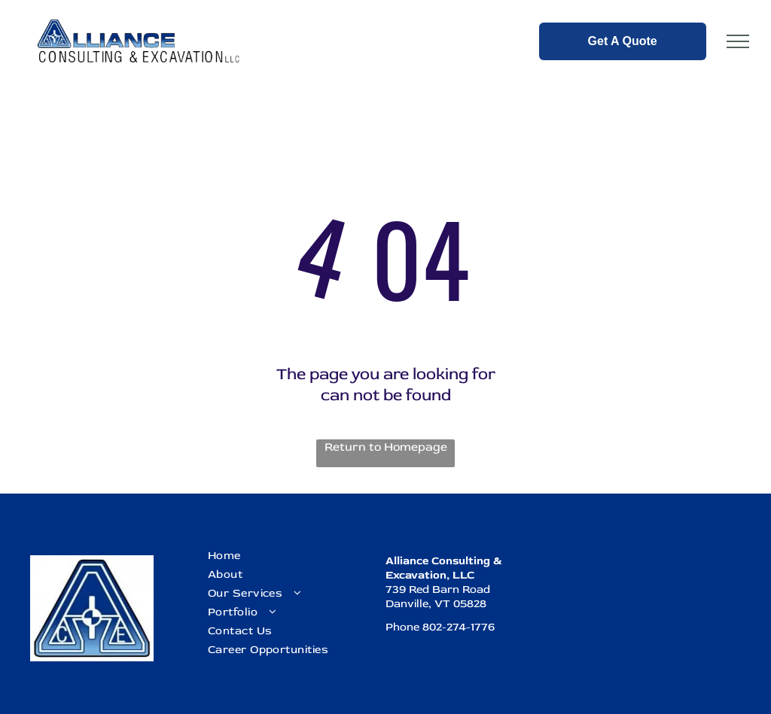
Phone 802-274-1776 (440, 627)
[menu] (737, 41)
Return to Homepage (386, 446)
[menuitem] (288, 555)
